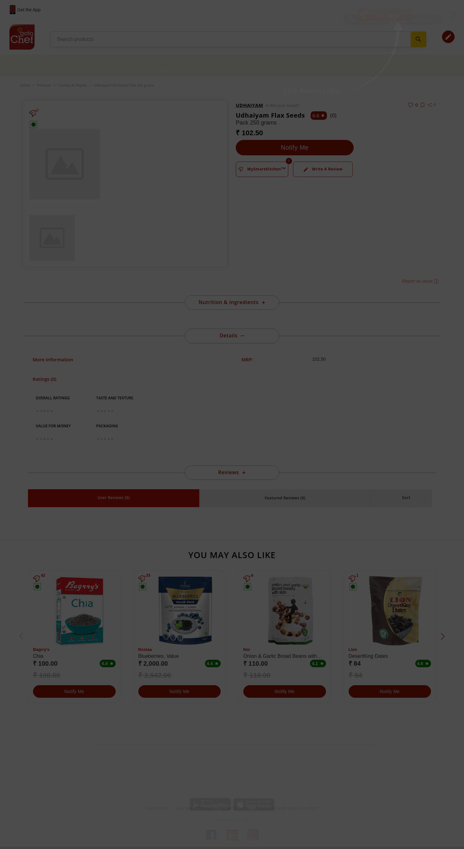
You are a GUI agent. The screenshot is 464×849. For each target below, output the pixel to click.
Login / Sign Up (387, 15)
